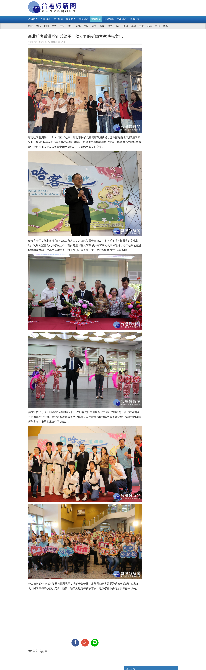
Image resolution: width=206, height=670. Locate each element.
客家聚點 (33, 136)
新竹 (54, 26)
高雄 (117, 26)
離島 (165, 26)
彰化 (78, 26)
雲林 (94, 26)
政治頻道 (33, 19)
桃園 (46, 26)
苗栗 (62, 26)
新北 (38, 26)
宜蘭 (141, 26)
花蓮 (149, 26)
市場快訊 (109, 19)
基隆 (133, 26)
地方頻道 (96, 19)
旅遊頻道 (83, 19)
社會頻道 (45, 19)
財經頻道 (134, 19)
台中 (70, 26)
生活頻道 (58, 19)
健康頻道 (71, 19)
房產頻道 (121, 19)
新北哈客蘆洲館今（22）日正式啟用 (49, 131)
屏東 (125, 26)
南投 (86, 26)
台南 (110, 26)
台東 (157, 26)
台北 (30, 26)
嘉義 (102, 26)
